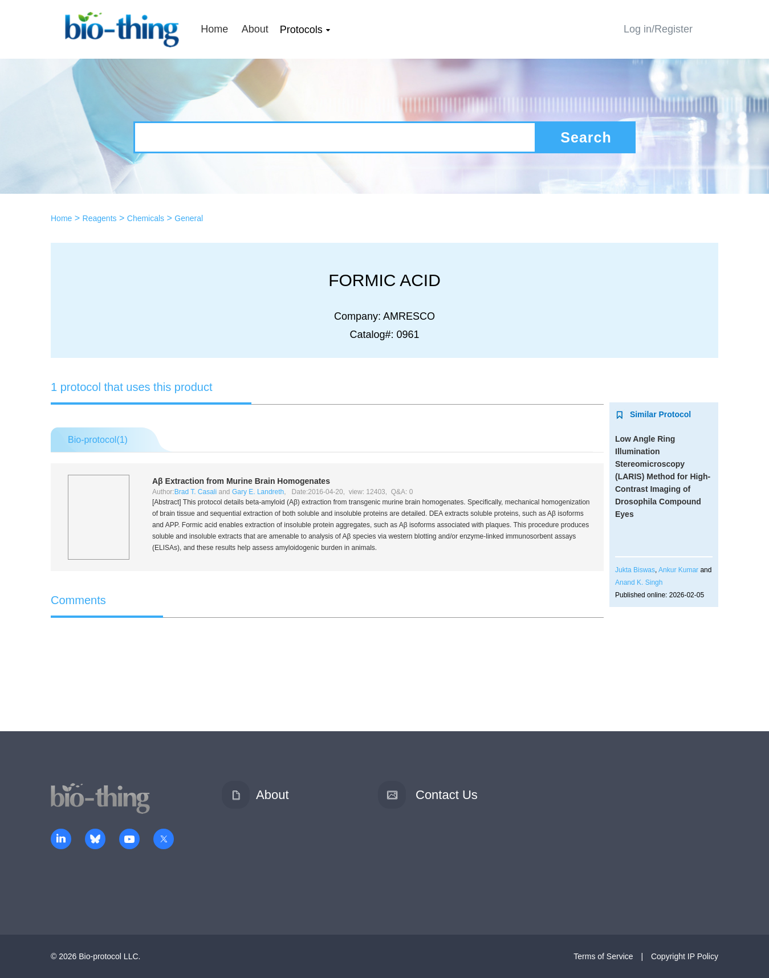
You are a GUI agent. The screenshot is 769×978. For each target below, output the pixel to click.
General (188, 218)
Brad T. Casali (195, 492)
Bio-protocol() (98, 440)
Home (214, 29)
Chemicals (145, 218)
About (255, 29)
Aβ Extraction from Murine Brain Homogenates (241, 481)
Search (585, 137)
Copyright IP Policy (684, 956)
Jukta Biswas (635, 570)
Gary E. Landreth (258, 492)
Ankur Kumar (678, 570)
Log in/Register (658, 29)
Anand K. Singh (638, 582)
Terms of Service (603, 956)
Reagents (100, 218)
